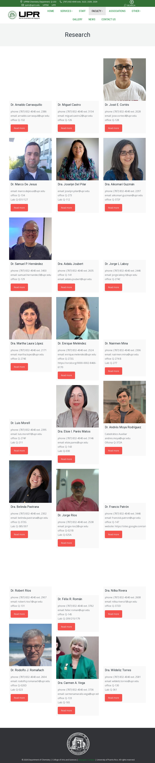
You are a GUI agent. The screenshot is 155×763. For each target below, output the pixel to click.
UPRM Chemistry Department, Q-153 (38, 1)
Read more (19, 128)
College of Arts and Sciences (64, 759)
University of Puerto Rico (107, 759)
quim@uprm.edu (30, 5)
